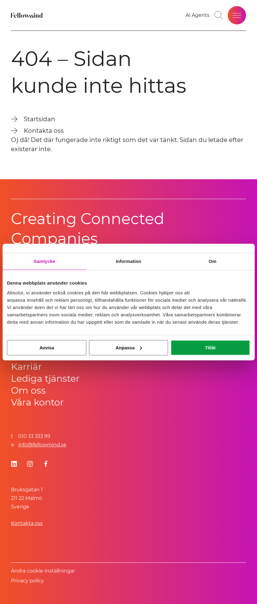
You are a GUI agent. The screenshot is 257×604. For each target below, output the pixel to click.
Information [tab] (128, 261)
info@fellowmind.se (42, 445)
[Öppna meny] (237, 15)
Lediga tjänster (45, 378)
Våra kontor (37, 402)
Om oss (28, 390)
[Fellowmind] (27, 15)
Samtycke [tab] (44, 261)
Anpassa (129, 347)
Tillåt (210, 347)
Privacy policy (27, 581)
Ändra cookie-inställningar (43, 571)
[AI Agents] (197, 15)
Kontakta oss (27, 523)
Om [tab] (212, 261)
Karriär (26, 366)
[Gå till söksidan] (218, 15)
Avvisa (46, 347)
